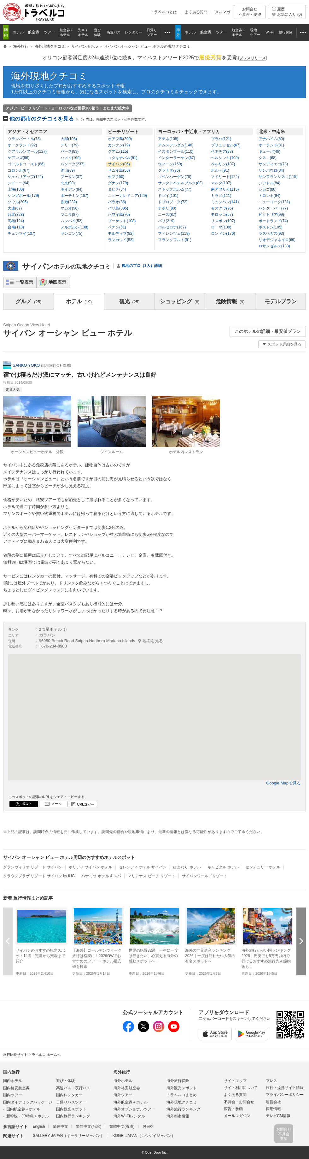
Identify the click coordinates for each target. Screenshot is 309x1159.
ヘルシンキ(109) (225, 158)
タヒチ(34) (117, 189)
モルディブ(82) (120, 233)
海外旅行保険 (177, 1081)
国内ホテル (12, 1081)
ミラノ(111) (221, 195)
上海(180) (16, 189)
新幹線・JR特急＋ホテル (27, 1116)
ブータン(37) (71, 176)
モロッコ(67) (222, 214)
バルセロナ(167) (172, 227)
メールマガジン (237, 1116)
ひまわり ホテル (187, 867)
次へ (301, 941)
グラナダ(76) (169, 170)
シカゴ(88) (268, 189)
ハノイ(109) (71, 158)
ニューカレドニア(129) (127, 195)
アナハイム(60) (271, 139)
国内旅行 (11, 1072)
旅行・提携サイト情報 (285, 1087)
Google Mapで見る (283, 783)
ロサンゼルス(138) (274, 246)
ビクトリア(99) (271, 214)
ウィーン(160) (170, 164)
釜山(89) (68, 170)
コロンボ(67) (18, 170)
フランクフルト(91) (174, 240)
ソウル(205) (18, 202)
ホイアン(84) (71, 189)
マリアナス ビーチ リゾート (151, 876)
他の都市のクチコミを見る (78, 119)
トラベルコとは (163, 12)
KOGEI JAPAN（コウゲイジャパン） (144, 1135)
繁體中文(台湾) (88, 1126)
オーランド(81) (271, 145)
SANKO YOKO (26, 365)
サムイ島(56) (119, 170)
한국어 (148, 1126)
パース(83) (70, 151)
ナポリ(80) (167, 208)
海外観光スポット (181, 1088)
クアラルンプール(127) (27, 151)
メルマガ (222, 12)
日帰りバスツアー (71, 1102)
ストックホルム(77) (174, 189)
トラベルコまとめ (181, 1095)
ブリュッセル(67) (225, 145)
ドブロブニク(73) (172, 202)
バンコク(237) (73, 164)
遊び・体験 (65, 1081)
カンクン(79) (119, 145)
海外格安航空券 (127, 1088)
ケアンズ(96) (18, 158)
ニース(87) (167, 214)
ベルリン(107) (223, 164)
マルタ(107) (221, 183)
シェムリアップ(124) (25, 176)
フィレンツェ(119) (173, 233)
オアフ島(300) (120, 139)
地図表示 (57, 282)
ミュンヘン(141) (225, 202)
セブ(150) (116, 176)
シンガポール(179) (23, 195)
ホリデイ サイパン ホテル (91, 867)
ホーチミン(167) (74, 195)
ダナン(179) (118, 183)
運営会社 (273, 1102)
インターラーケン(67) (176, 158)
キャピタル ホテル (223, 867)
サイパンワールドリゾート (204, 876)
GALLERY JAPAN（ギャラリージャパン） (68, 1135)
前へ (8, 941)
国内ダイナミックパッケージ (27, 1102)
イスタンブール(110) (175, 151)
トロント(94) (269, 195)
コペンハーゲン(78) (174, 176)
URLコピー (85, 804)
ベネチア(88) (222, 151)
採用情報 (273, 1109)
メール (56, 804)
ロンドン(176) (223, 233)
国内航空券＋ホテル (23, 1109)
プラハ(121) (221, 139)
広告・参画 (233, 1109)
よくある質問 (196, 12)
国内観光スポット (71, 1109)
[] (252, 58)
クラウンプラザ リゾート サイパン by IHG (39, 876)
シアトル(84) (269, 183)
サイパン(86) (119, 164)
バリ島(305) (118, 208)
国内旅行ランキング (73, 1116)
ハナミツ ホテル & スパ (101, 876)
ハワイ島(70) (119, 214)
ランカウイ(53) (120, 240)
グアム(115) (118, 151)
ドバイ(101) (168, 195)
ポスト (26, 804)
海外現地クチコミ (49, 76)
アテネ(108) (168, 139)
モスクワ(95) (222, 208)
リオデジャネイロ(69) (277, 240)
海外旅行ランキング (183, 1109)
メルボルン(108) (74, 227)
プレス (271, 1081)
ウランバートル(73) (24, 139)
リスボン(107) (223, 221)
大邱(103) (69, 139)
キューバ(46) (269, 151)
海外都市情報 (177, 1116)
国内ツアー (12, 1095)
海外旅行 (122, 1072)
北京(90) (68, 183)
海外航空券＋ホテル (131, 1102)
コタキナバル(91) (122, 158)
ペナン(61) (117, 227)
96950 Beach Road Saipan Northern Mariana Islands (101, 640)
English (38, 1126)
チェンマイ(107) (21, 233)
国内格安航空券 (16, 1088)
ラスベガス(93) (271, 233)
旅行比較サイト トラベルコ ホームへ (32, 1054)
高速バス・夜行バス (73, 1088)
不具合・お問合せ (239, 1102)
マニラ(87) (70, 214)
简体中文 (60, 1126)
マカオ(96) (70, 208)
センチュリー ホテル (262, 867)
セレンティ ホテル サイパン (142, 867)
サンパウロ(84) (271, 170)
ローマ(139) (221, 227)
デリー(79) (70, 145)
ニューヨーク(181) (274, 202)
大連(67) (15, 208)
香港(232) (69, 202)
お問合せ (249, 12)
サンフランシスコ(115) (278, 176)
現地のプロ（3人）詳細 (142, 265)
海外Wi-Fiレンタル (129, 1116)
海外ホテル (123, 1081)
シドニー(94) (18, 183)
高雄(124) (16, 221)
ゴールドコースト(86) (26, 164)
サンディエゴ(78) (273, 164)
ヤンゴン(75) (71, 233)
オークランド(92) (22, 145)
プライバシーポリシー (285, 1094)
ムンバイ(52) (71, 221)
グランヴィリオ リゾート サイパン (32, 867)
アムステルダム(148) (175, 145)
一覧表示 (24, 282)
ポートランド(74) (273, 221)
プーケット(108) (122, 221)
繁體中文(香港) (122, 1126)
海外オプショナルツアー (134, 1109)
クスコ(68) (268, 158)
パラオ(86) (117, 202)
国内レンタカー (69, 1095)
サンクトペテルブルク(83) (180, 183)
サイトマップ (235, 1081)
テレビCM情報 (278, 1116)
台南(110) (16, 227)
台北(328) (16, 214)
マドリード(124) (225, 176)
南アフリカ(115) (225, 189)
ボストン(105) (271, 227)
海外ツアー (123, 1095)
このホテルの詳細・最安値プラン (268, 331)
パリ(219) (166, 221)
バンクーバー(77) (273, 208)
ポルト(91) (220, 170)
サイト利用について (241, 1087)
